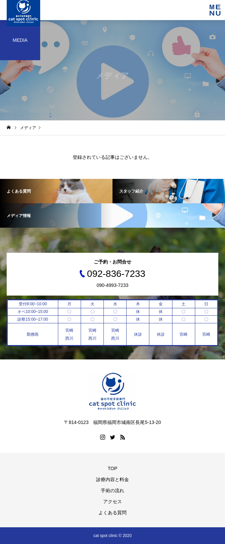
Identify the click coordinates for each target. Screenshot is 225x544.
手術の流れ (112, 490)
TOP (113, 468)
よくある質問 (112, 512)
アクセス (112, 501)
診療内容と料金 (112, 479)
